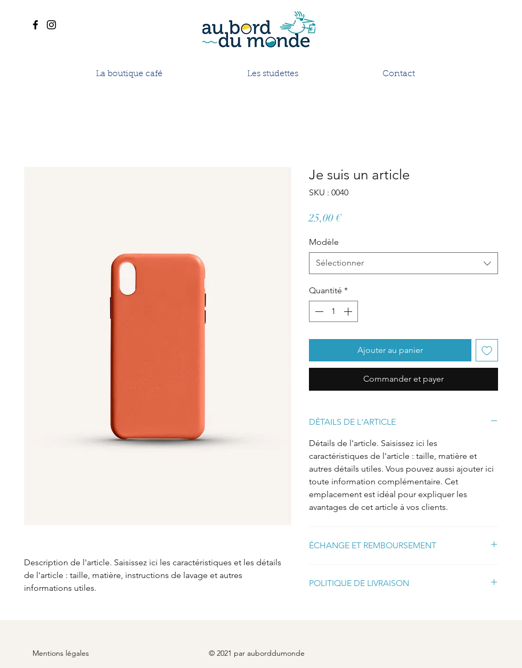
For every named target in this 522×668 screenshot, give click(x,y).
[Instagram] (51, 25)
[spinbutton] (333, 311)
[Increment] (348, 311)
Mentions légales (60, 653)
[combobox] (403, 263)
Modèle (324, 242)
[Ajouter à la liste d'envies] (487, 350)
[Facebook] (35, 25)
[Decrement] (318, 311)
